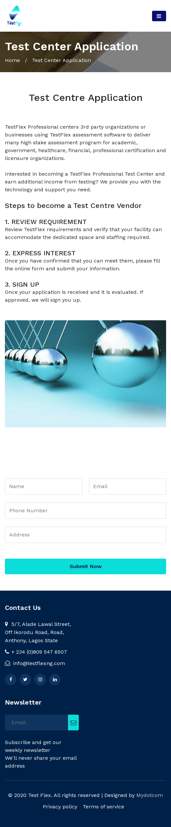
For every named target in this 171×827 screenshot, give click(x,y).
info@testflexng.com (35, 663)
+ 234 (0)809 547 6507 (36, 652)
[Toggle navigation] (159, 16)
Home (12, 60)
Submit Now (86, 566)
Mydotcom (149, 795)
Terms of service (103, 806)
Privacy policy (60, 806)
